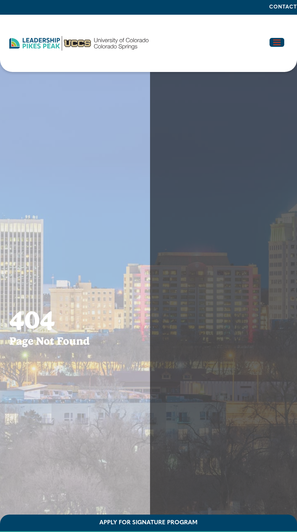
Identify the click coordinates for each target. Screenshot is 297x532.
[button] (78, 43)
